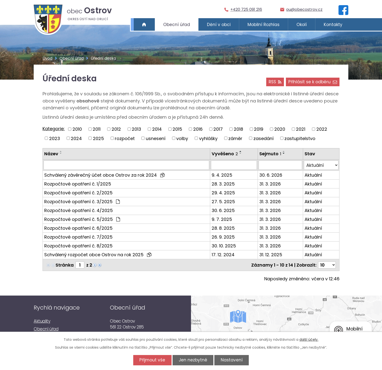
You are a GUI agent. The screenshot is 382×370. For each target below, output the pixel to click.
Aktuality (42, 321)
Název (51, 154)
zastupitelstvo (299, 138)
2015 (177, 129)
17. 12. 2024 (223, 255)
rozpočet (125, 138)
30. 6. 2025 (223, 210)
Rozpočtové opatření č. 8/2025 (78, 246)
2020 (279, 129)
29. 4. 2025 (223, 193)
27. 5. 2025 (223, 202)
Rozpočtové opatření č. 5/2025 (82, 219)
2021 (300, 129)
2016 (198, 129)
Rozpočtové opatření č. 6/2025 (78, 228)
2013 (136, 129)
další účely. (308, 339)
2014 (157, 129)
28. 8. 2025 (223, 228)
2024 (76, 138)
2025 (98, 138)
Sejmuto (270, 154)
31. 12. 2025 (270, 255)
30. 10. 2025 (224, 246)
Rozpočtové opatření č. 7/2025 (78, 237)
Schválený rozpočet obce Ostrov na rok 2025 (97, 255)
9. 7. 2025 (222, 219)
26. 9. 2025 (223, 237)
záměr (235, 138)
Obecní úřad (176, 25)
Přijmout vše (152, 360)
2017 (218, 129)
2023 (54, 138)
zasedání (263, 138)
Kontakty (333, 25)
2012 (116, 129)
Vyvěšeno (225, 154)
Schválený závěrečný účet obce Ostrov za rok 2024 (104, 175)
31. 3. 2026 (270, 184)
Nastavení (232, 360)
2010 (77, 129)
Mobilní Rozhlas (263, 25)
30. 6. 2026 (270, 175)
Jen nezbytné (193, 360)
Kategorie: (54, 129)
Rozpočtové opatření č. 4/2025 (78, 210)
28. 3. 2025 (223, 184)
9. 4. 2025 (222, 175)
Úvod (144, 24)
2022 (321, 129)
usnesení (155, 138)
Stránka (65, 265)
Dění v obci (219, 25)
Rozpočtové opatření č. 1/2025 (77, 184)
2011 (97, 129)
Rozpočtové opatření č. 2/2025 (78, 193)
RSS (275, 82)
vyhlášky (208, 138)
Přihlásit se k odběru (312, 82)
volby (182, 138)
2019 (258, 129)
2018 (238, 129)
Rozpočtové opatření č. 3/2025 (82, 202)
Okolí (301, 25)
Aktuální (313, 175)
